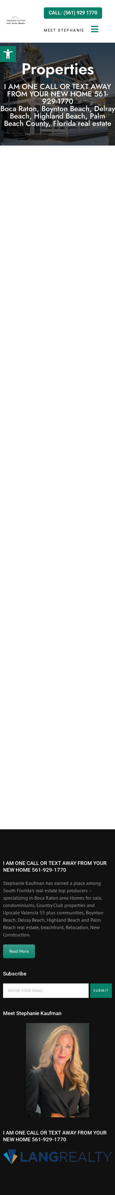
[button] (8, 54)
